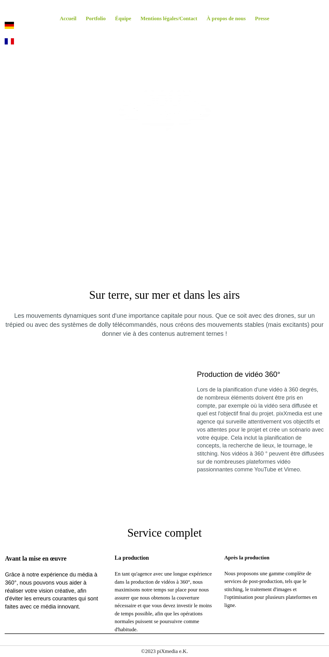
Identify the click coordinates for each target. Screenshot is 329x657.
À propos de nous (226, 18)
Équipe (123, 18)
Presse (262, 18)
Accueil (68, 18)
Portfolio (96, 18)
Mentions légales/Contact (168, 18)
